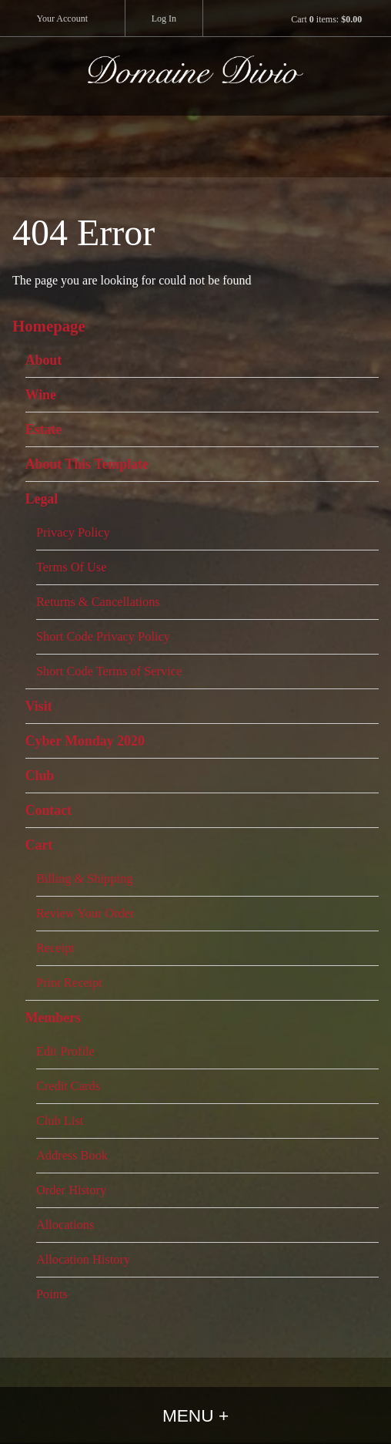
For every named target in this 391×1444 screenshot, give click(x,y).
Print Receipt (69, 982)
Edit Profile (65, 1051)
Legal (41, 499)
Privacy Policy (73, 532)
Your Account (62, 18)
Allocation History (83, 1259)
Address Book (72, 1155)
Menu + (195, 1415)
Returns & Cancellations (98, 601)
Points (52, 1294)
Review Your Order (85, 913)
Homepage (48, 326)
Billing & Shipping (84, 878)
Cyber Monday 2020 (85, 741)
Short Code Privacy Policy (103, 636)
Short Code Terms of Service (109, 671)
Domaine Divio (195, 86)
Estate (43, 429)
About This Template (87, 464)
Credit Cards (68, 1086)
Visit (38, 706)
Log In (164, 18)
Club (40, 775)
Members (53, 1017)
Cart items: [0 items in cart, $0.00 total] (326, 19)
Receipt (55, 948)
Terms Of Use (71, 567)
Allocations (65, 1224)
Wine (40, 394)
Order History (71, 1190)
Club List (59, 1120)
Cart (39, 845)
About (43, 360)
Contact (48, 810)
